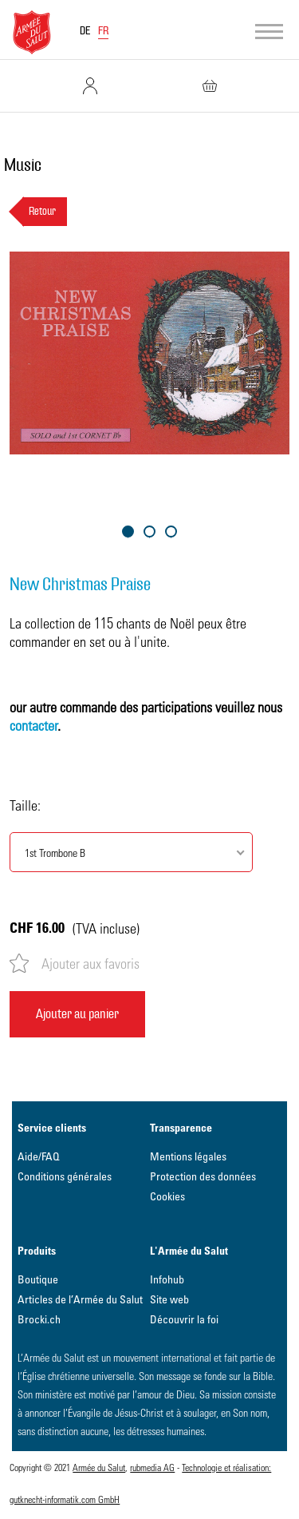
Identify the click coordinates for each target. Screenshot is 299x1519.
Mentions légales (188, 1156)
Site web (169, 1299)
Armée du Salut (99, 1467)
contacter (33, 725)
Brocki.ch (39, 1319)
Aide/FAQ (39, 1156)
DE (85, 31)
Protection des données (203, 1176)
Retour (42, 211)
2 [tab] (149, 531)
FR (103, 31)
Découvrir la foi (184, 1319)
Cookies (167, 1196)
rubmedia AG (152, 1467)
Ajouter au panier (77, 1014)
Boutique (38, 1279)
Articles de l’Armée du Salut (80, 1299)
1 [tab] (128, 531)
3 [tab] (171, 531)
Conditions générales (65, 1176)
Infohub (167, 1279)
